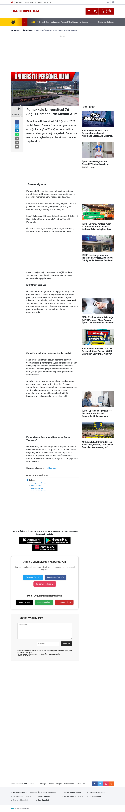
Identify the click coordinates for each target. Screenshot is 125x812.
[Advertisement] (62, 53)
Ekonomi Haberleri (20, 800)
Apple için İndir (24, 602)
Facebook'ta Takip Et (55, 577)
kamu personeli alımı (38, 483)
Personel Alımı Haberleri (22, 796)
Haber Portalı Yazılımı (22, 809)
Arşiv (40, 2)
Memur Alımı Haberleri (72, 792)
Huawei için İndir (64, 602)
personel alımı (36, 486)
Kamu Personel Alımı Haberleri (25, 792)
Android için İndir (44, 602)
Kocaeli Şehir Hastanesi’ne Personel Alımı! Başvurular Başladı (63, 22)
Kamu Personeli (68, 300)
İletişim (59, 784)
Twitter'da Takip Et (33, 577)
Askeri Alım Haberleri (97, 792)
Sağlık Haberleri (95, 796)
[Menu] (89, 11)
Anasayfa (43, 784)
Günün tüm (106, 22)
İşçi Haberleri (43, 800)
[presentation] (19, 22)
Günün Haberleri (30, 2)
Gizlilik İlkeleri (69, 784)
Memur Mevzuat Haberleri (74, 796)
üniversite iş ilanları (38, 488)
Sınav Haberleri (44, 796)
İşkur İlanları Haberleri (47, 792)
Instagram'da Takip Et (44, 584)
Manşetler (19, 2)
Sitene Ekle (47, 2)
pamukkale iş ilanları (38, 491)
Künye (51, 784)
